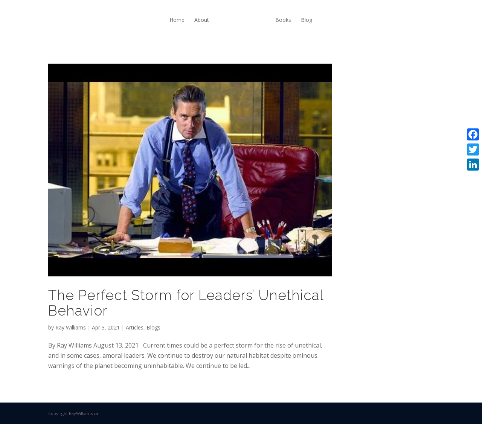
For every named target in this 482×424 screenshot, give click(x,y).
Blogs (153, 327)
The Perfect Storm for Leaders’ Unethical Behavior (185, 303)
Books (283, 19)
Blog (306, 19)
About (201, 19)
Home (177, 19)
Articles (134, 327)
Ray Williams (70, 327)
